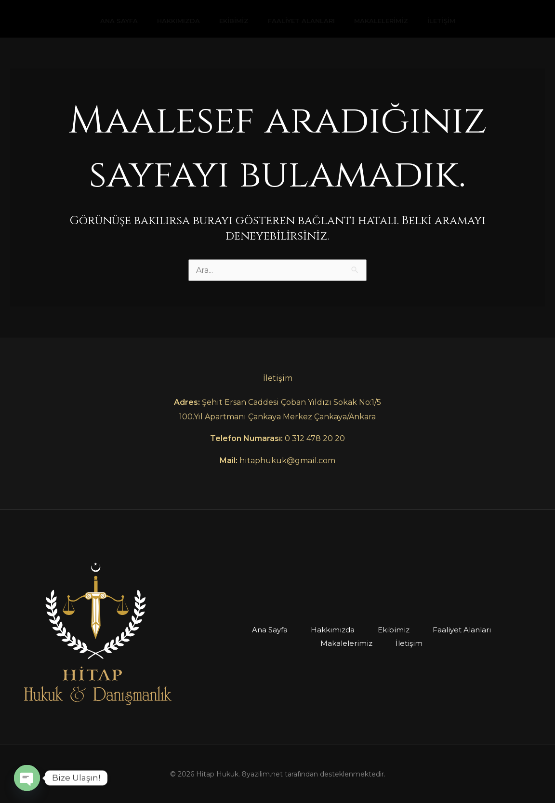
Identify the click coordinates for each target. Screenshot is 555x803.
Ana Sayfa (119, 21)
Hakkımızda (178, 21)
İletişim (441, 21)
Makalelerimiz (381, 21)
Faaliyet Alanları (301, 21)
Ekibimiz (234, 21)
